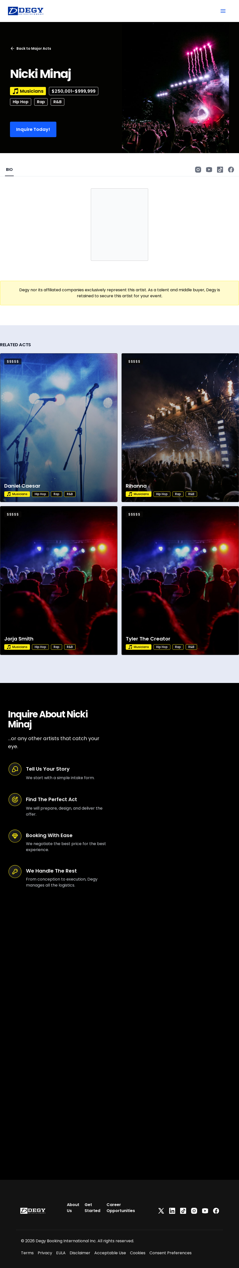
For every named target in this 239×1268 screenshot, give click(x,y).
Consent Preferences (170, 1253)
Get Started (92, 1208)
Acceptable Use (110, 1253)
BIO (9, 169)
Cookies (137, 1253)
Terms (27, 1253)
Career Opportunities (121, 1208)
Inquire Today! (33, 129)
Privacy (45, 1253)
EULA (61, 1253)
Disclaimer (80, 1253)
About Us (73, 1208)
